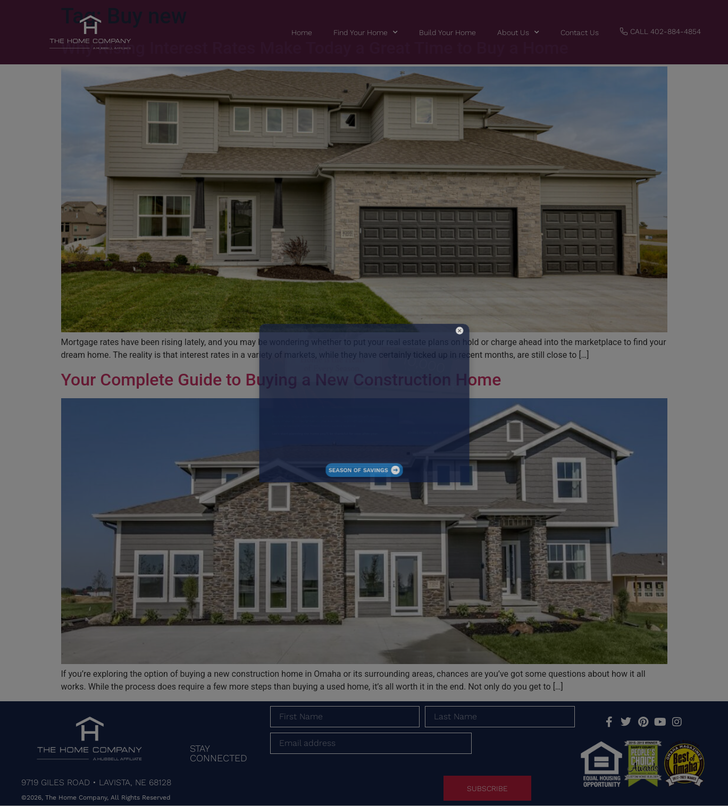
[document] (364, 403)
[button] (421, 359)
